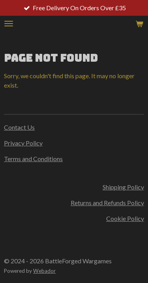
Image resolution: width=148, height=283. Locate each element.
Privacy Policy (23, 143)
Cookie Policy (125, 218)
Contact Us (19, 127)
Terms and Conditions (33, 158)
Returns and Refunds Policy (107, 202)
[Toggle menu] (8, 23)
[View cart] (139, 23)
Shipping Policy (123, 187)
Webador (44, 271)
